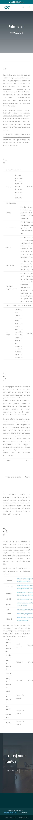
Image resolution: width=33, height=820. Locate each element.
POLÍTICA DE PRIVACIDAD (15, 811)
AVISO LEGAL (23, 813)
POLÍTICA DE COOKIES (10, 813)
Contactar (12, 771)
